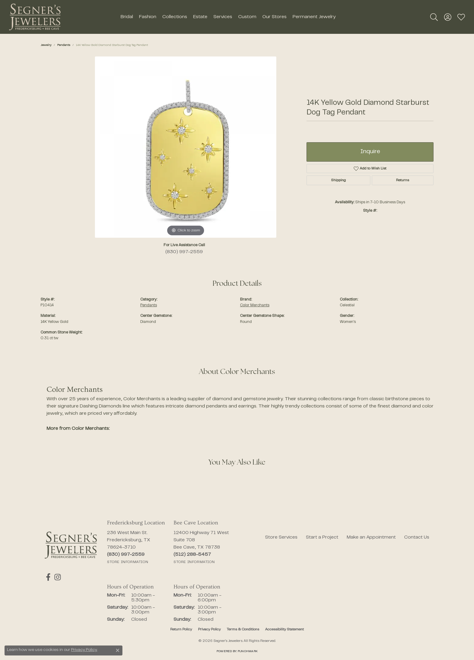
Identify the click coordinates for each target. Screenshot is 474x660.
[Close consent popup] (117, 650)
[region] (185, 147)
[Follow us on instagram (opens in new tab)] (55, 577)
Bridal (127, 17)
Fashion (147, 17)
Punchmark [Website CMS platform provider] (248, 651)
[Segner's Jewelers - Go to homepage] (71, 545)
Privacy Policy (209, 629)
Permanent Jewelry (314, 17)
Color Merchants (254, 305)
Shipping (338, 180)
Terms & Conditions (243, 629)
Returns (402, 180)
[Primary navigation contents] (227, 17)
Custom (247, 17)
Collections (174, 17)
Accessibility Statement (284, 629)
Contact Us (416, 537)
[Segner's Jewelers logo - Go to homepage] (34, 17)
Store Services (281, 537)
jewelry (46, 45)
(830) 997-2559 (184, 252)
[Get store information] (127, 562)
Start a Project (322, 537)
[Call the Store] (125, 554)
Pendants (63, 45)
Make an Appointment (371, 537)
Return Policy (181, 629)
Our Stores (274, 17)
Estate (200, 17)
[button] (434, 17)
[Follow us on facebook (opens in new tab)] (47, 577)
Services (222, 17)
